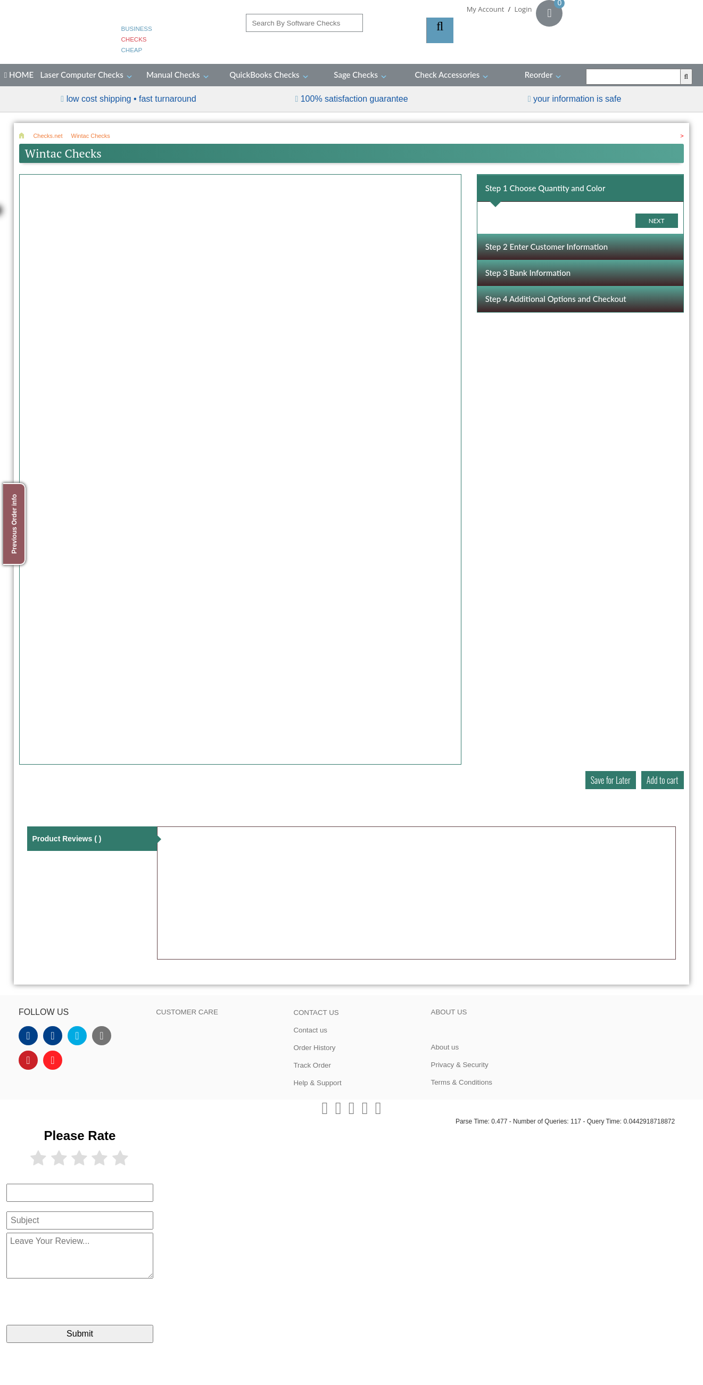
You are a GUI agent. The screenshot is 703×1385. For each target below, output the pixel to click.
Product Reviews (66, 838)
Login (523, 9)
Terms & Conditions (461, 1082)
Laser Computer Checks (81, 74)
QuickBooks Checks (264, 74)
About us (445, 1047)
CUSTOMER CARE (187, 1012)
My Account (485, 9)
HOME (19, 74)
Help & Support (317, 1083)
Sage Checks (356, 74)
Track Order (312, 1065)
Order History (314, 1048)
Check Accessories (447, 74)
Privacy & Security (460, 1065)
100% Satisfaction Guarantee (354, 98)
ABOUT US (449, 1012)
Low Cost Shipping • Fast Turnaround (131, 98)
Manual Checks (173, 74)
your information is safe (577, 98)
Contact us (310, 1030)
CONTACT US (315, 1013)
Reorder (539, 74)
